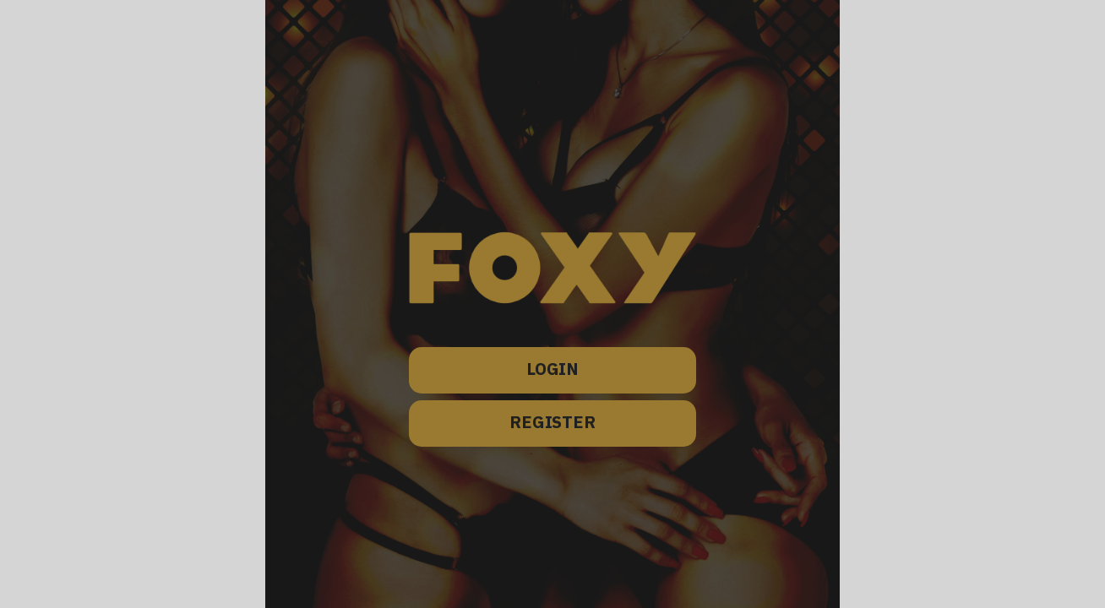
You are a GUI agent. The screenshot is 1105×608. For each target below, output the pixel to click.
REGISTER (552, 423)
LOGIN (552, 370)
